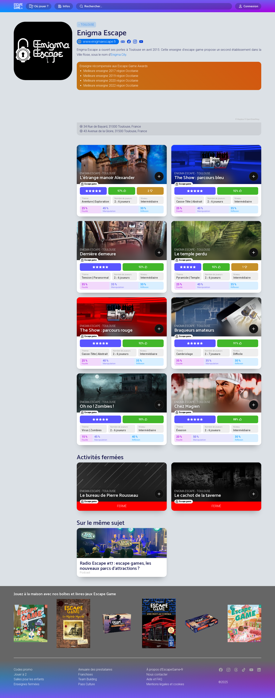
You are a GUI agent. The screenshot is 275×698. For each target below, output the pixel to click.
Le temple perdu (190, 254)
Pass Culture (86, 684)
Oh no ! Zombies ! (97, 406)
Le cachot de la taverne (197, 495)
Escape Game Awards (133, 66)
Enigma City (118, 54)
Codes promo (23, 669)
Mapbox (240, 119)
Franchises (85, 674)
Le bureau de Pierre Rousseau (109, 495)
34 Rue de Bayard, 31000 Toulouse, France (112, 126)
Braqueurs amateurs (194, 330)
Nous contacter (156, 674)
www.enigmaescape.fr (96, 41)
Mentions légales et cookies (165, 684)
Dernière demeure (98, 254)
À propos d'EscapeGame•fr (164, 669)
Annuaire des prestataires (95, 669)
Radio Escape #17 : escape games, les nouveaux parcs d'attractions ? (115, 566)
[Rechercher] (154, 6)
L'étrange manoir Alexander (107, 178)
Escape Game (18, 6)
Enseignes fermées (26, 684)
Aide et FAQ (154, 679)
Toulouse (87, 24)
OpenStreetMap (252, 119)
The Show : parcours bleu (199, 178)
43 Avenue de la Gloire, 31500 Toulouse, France (115, 131)
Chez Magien (187, 406)
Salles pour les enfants (29, 679)
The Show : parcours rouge (106, 330)
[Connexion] (248, 6)
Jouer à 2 (20, 674)
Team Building (87, 679)
